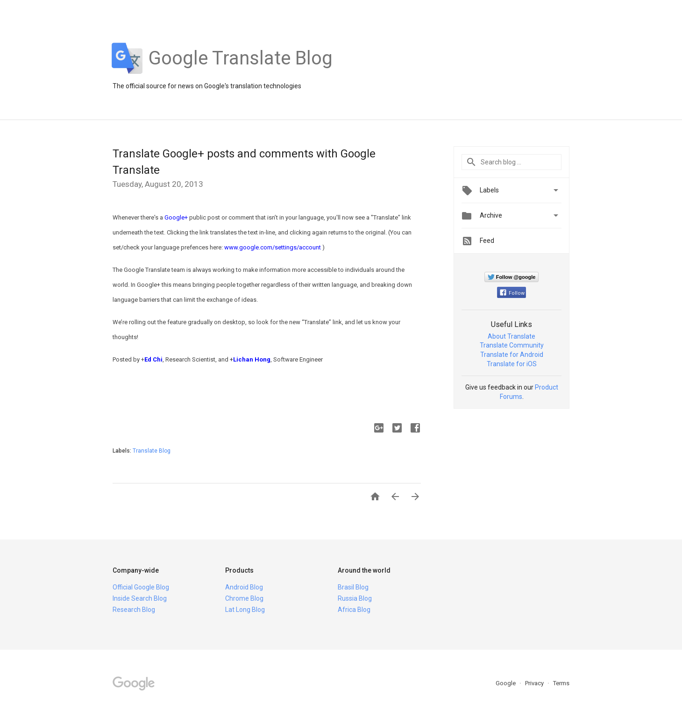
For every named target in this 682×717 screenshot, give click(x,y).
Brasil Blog (353, 587)
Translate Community (512, 345)
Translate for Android (511, 354)
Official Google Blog (141, 587)
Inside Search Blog (140, 598)
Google (506, 683)
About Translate (511, 336)
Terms (561, 683)
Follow (512, 293)
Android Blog (244, 587)
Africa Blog (354, 609)
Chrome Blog (244, 598)
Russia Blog (355, 598)
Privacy (535, 683)
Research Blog (134, 609)
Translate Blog (151, 450)
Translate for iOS (512, 364)
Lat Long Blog (245, 609)
